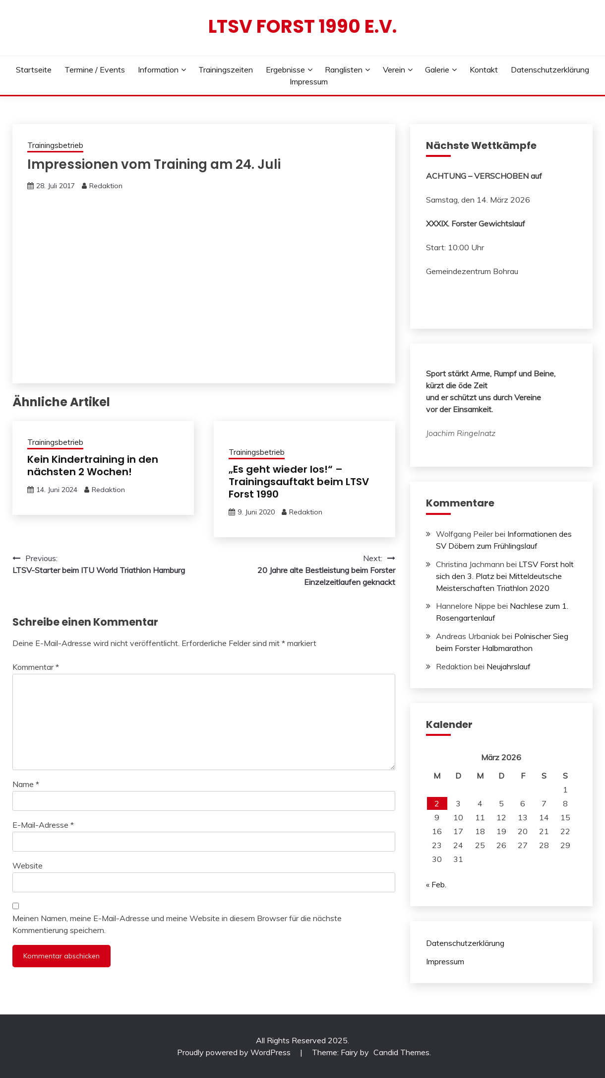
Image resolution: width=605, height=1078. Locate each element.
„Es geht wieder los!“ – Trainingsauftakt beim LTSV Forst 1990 (299, 481)
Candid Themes (401, 1052)
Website (27, 865)
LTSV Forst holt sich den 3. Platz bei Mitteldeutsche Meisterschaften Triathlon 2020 (505, 576)
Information (158, 69)
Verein (394, 69)
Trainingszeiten (225, 69)
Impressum (309, 81)
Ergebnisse (285, 69)
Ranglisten (344, 69)
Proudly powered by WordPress (235, 1052)
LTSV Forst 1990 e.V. (302, 26)
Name (25, 784)
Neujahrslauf (508, 666)
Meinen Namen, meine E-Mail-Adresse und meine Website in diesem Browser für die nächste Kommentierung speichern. (177, 924)
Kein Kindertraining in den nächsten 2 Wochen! (92, 465)
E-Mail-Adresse (43, 825)
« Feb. (436, 884)
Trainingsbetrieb (55, 145)
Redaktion (105, 185)
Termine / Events (94, 69)
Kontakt (484, 69)
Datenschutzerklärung (550, 69)
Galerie (437, 69)
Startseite (34, 69)
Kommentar (35, 667)
